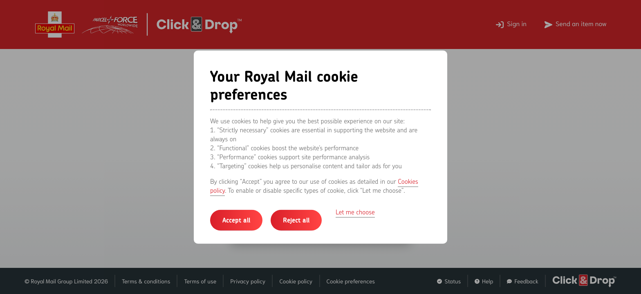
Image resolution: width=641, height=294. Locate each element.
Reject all (296, 220)
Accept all (236, 220)
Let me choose (355, 211)
